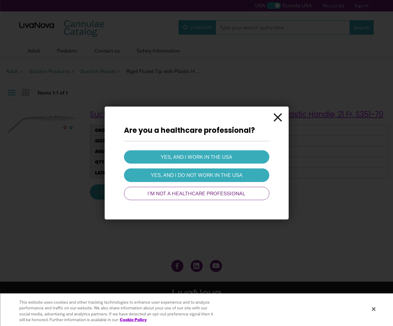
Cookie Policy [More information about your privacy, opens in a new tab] (133, 319)
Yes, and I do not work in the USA (196, 175)
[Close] (278, 117)
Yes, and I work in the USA (196, 157)
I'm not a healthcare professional (196, 193)
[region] (196, 309)
